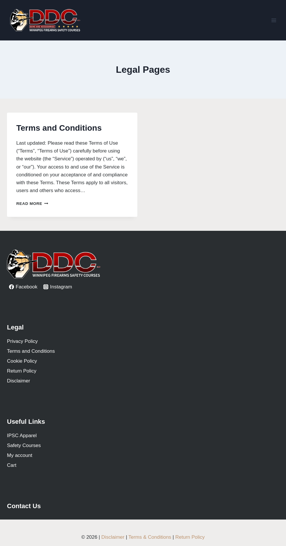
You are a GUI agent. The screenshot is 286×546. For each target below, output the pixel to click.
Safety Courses (24, 445)
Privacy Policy (22, 341)
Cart (11, 465)
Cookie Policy (22, 361)
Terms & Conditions (149, 537)
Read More (32, 203)
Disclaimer (18, 381)
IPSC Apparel (22, 435)
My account (19, 455)
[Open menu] (273, 20)
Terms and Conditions (59, 127)
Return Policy (21, 371)
